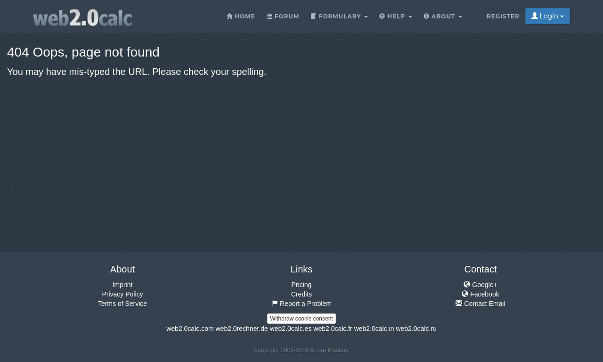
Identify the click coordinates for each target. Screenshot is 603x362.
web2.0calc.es (291, 328)
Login (547, 16)
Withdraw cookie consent (301, 318)
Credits (301, 294)
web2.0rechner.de (241, 328)
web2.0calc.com (189, 328)
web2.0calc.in (374, 328)
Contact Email (480, 303)
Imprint (123, 284)
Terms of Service (122, 303)
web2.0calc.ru (416, 328)
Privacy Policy (122, 294)
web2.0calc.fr (332, 328)
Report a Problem (301, 303)
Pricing (302, 284)
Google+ (480, 284)
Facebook (480, 294)
